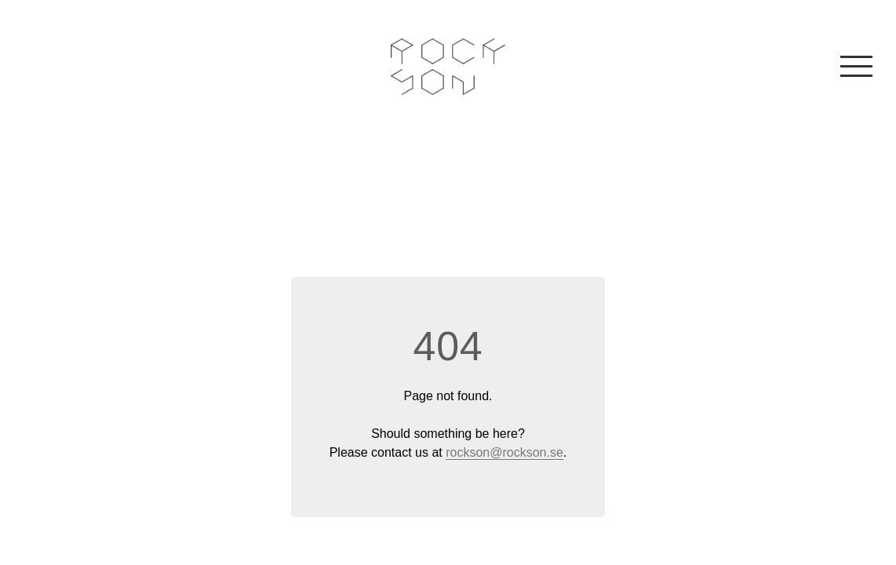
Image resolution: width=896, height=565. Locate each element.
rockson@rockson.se (504, 452)
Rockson (448, 66)
